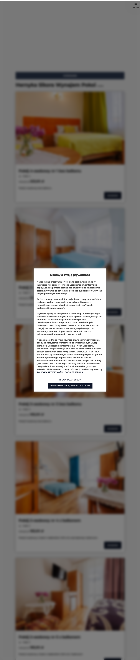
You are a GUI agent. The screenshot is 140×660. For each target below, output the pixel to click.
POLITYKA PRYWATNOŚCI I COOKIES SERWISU (60, 372)
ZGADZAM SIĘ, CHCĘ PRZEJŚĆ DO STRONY (70, 385)
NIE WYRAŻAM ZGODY (70, 380)
